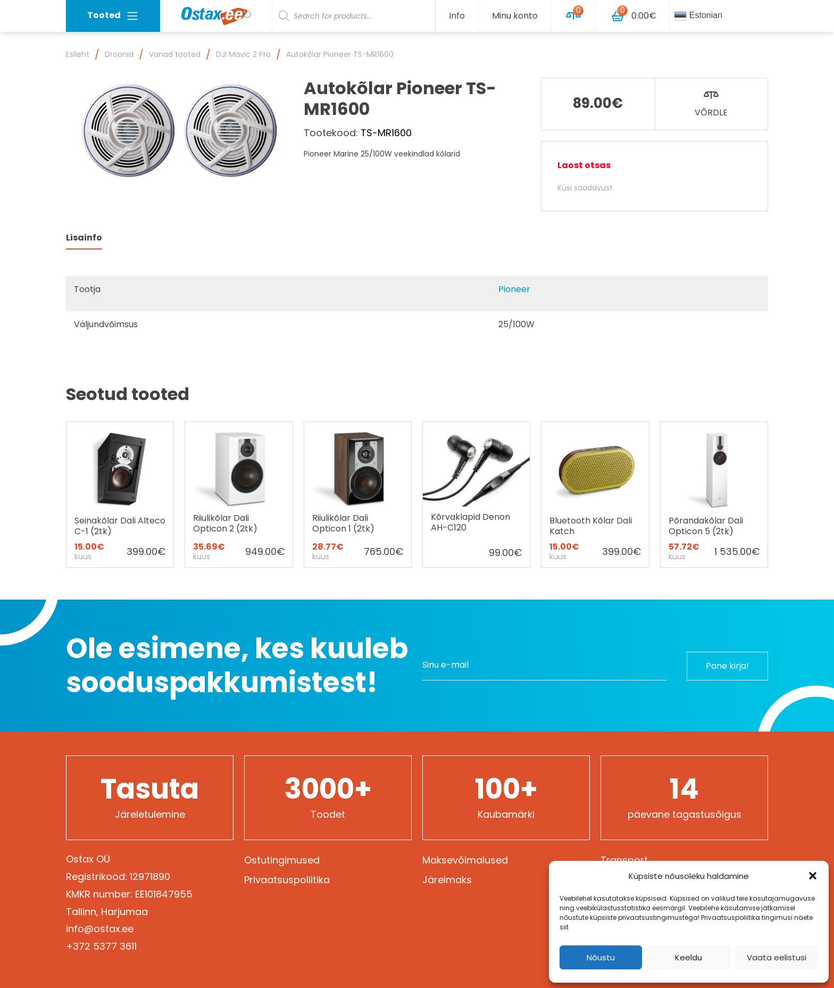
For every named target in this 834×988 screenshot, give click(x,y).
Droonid (119, 54)
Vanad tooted (175, 54)
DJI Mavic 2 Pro (243, 54)
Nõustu (601, 957)
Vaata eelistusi (776, 957)
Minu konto (515, 16)
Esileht (77, 54)
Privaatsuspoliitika (287, 879)
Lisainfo (84, 237)
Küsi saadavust (585, 187)
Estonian (698, 16)
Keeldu (688, 957)
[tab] (84, 238)
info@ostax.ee (100, 928)
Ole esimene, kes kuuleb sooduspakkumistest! (237, 666)
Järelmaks (447, 879)
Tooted (113, 15)
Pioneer (514, 289)
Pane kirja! (725, 665)
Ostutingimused (282, 860)
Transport (624, 860)
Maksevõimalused (465, 860)
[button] (812, 875)
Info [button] (457, 16)
